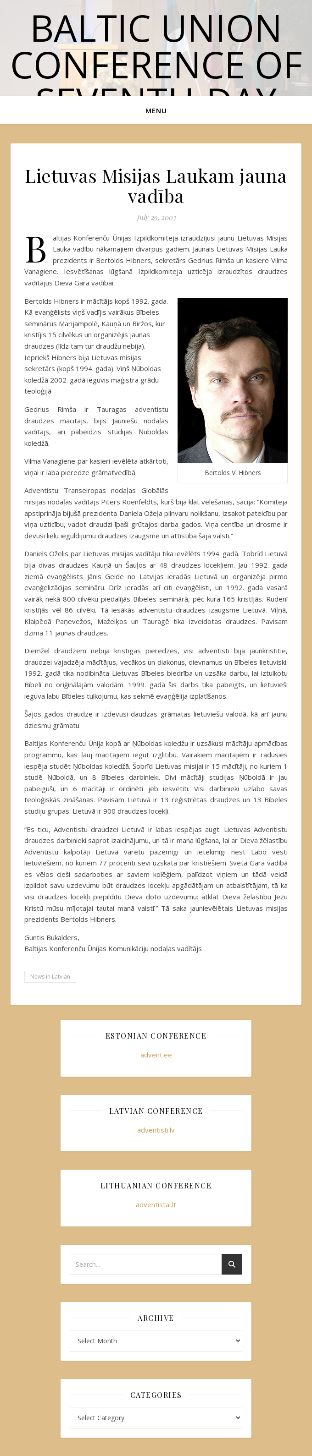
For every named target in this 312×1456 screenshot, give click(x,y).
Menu (156, 110)
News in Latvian (50, 976)
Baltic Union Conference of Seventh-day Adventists (156, 82)
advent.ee (156, 1054)
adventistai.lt (156, 1204)
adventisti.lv (156, 1129)
